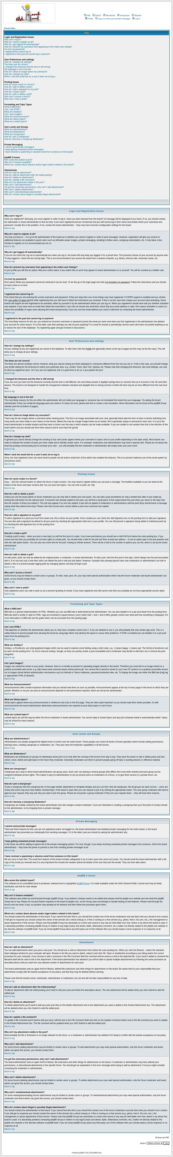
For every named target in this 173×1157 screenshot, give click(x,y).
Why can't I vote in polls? (15, 99)
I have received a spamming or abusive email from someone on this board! (38, 152)
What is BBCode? (12, 107)
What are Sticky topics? (15, 119)
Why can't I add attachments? (18, 185)
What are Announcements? (16, 116)
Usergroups (123, 15)
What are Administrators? (16, 129)
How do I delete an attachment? (19, 177)
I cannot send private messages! (19, 147)
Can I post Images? (13, 114)
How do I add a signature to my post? (21, 89)
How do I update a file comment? (19, 180)
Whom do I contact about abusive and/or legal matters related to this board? (39, 164)
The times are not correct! (16, 64)
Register (136, 15)
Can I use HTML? (12, 109)
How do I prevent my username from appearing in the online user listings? (38, 47)
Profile (89, 19)
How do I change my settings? (18, 62)
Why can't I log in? (12, 39)
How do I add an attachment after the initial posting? (28, 175)
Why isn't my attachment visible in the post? (24, 182)
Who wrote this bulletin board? (18, 160)
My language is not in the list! (17, 69)
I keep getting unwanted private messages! (24, 149)
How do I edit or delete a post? (18, 87)
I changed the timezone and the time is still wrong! (27, 67)
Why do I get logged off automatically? (21, 44)
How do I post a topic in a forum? (19, 84)
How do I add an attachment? (17, 172)
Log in (136, 19)
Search (96, 15)
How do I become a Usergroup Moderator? (24, 139)
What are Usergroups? (14, 134)
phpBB (82, 1153)
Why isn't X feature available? (18, 162)
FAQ (87, 15)
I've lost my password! (14, 49)
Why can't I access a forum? (17, 96)
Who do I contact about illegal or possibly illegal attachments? (32, 194)
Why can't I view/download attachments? (23, 192)
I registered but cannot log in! (17, 51)
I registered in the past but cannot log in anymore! (27, 54)
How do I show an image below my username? (25, 71)
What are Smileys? (13, 112)
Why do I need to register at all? (19, 42)
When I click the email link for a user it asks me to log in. (30, 76)
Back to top (9, 228)
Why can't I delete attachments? (19, 189)
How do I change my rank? (16, 74)
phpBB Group (83, 883)
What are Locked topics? (15, 121)
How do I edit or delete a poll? (18, 94)
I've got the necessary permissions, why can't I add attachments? (34, 187)
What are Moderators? (14, 132)
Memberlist (109, 15)
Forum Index (9, 28)
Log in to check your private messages (112, 19)
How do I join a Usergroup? (16, 136)
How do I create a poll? (15, 92)
